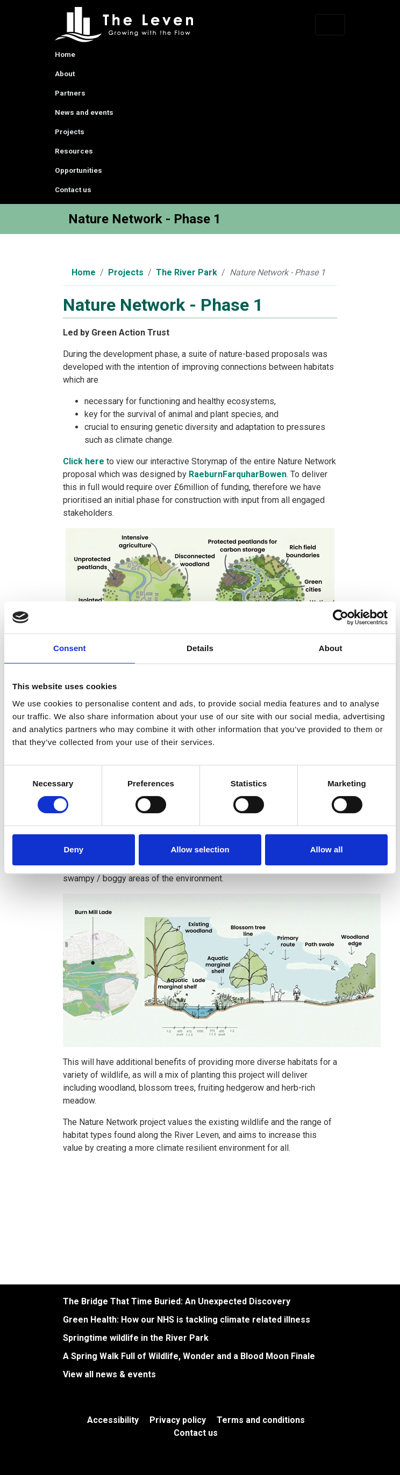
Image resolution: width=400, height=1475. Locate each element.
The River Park (186, 272)
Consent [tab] (69, 648)
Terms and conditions (261, 1420)
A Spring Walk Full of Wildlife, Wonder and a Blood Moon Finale (189, 1356)
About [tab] (330, 648)
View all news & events (109, 1374)
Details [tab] (200, 648)
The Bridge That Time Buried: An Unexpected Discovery (176, 1301)
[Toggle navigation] (330, 24)
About (65, 74)
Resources (74, 151)
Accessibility (113, 1420)
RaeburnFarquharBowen (238, 474)
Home (65, 54)
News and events (84, 112)
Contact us (73, 190)
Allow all (326, 849)
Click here (83, 461)
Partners (70, 93)
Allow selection (199, 849)
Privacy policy (177, 1420)
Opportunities (78, 170)
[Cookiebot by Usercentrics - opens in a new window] (341, 617)
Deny (73, 849)
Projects (69, 132)
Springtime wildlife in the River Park (136, 1338)
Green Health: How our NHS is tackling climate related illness (186, 1320)
